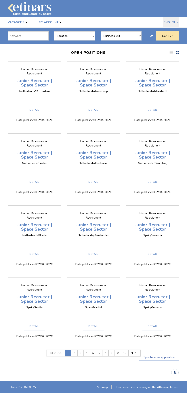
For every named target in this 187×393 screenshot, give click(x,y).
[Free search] (28, 36)
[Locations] (74, 36)
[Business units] (121, 36)
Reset (151, 36)
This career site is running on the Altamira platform (147, 387)
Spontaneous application (159, 357)
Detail (34, 110)
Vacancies (18, 22)
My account (50, 22)
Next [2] (134, 353)
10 (124, 353)
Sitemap (102, 387)
